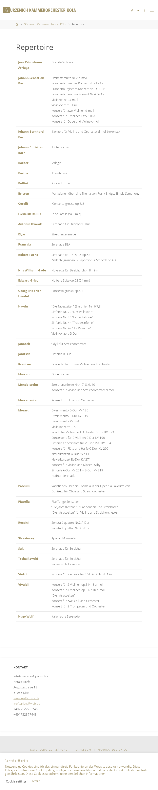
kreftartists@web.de (26, 703)
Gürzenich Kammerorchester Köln (45, 24)
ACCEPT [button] (36, 781)
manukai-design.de (113, 749)
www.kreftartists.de (26, 698)
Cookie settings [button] (16, 781)
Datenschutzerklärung (49, 749)
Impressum (82, 749)
